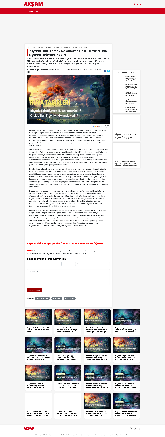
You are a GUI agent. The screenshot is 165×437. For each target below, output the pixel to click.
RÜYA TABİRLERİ (35, 11)
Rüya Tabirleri (31, 47)
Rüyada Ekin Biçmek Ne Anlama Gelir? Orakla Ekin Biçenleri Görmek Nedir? (63, 47)
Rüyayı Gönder (35, 290)
